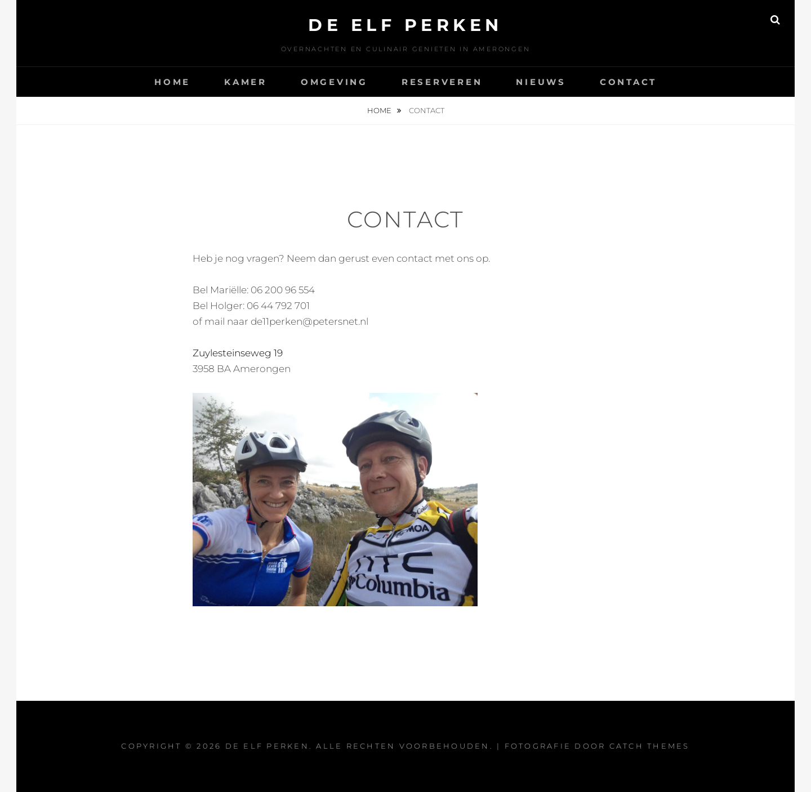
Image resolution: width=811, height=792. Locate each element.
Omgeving (334, 82)
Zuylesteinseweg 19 (238, 353)
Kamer (245, 82)
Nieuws (541, 82)
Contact (628, 82)
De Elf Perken (405, 25)
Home (172, 82)
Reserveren (442, 82)
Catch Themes (649, 745)
